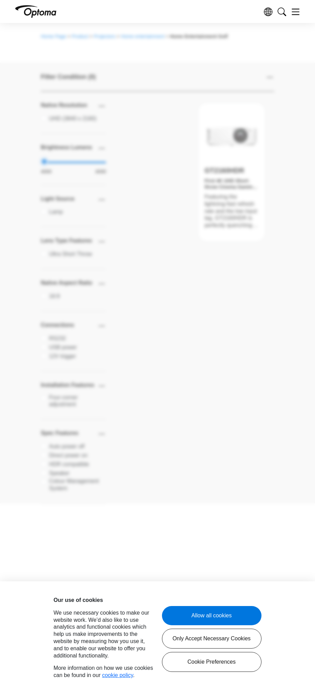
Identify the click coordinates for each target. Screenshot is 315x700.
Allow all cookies (211, 615)
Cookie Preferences (211, 662)
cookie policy (117, 675)
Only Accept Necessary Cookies (212, 638)
